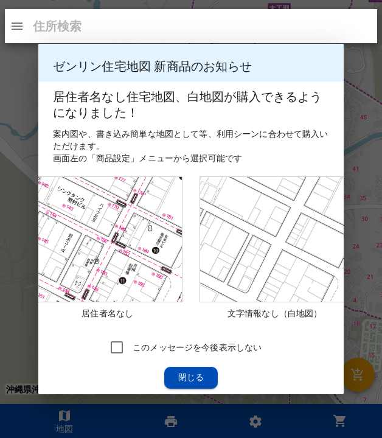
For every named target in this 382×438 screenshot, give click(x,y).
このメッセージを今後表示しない (197, 347)
